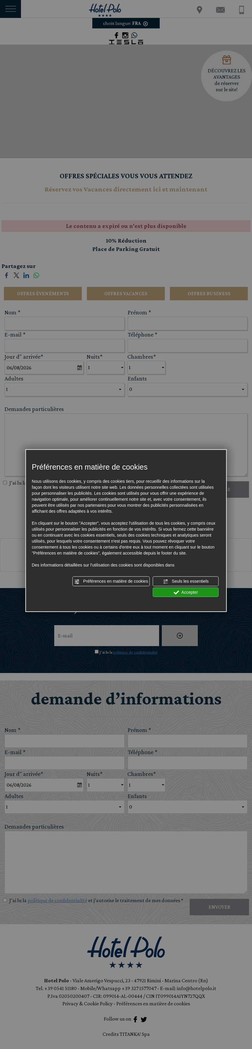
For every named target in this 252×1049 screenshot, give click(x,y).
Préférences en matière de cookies (111, 581)
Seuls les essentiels (186, 581)
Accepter (185, 592)
